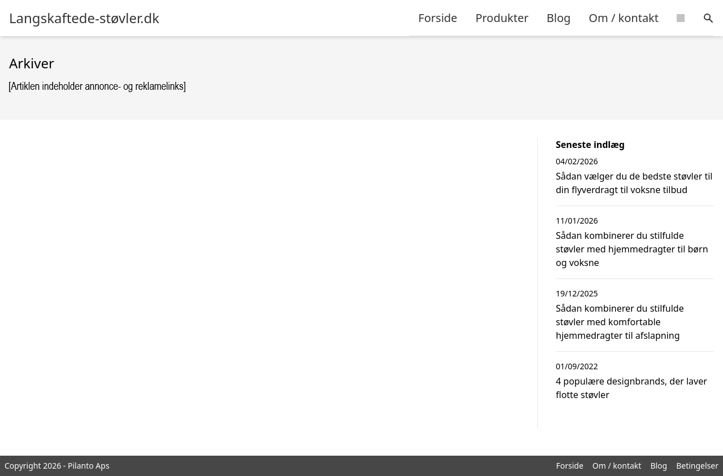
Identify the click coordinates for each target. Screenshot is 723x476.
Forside (438, 17)
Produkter (502, 17)
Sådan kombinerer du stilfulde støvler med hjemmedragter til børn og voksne (632, 249)
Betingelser (697, 465)
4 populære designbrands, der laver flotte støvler (631, 388)
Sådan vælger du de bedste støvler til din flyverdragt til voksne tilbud (634, 183)
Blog (559, 17)
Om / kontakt (624, 17)
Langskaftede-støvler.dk (84, 18)
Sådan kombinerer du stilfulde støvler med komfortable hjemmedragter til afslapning (620, 322)
